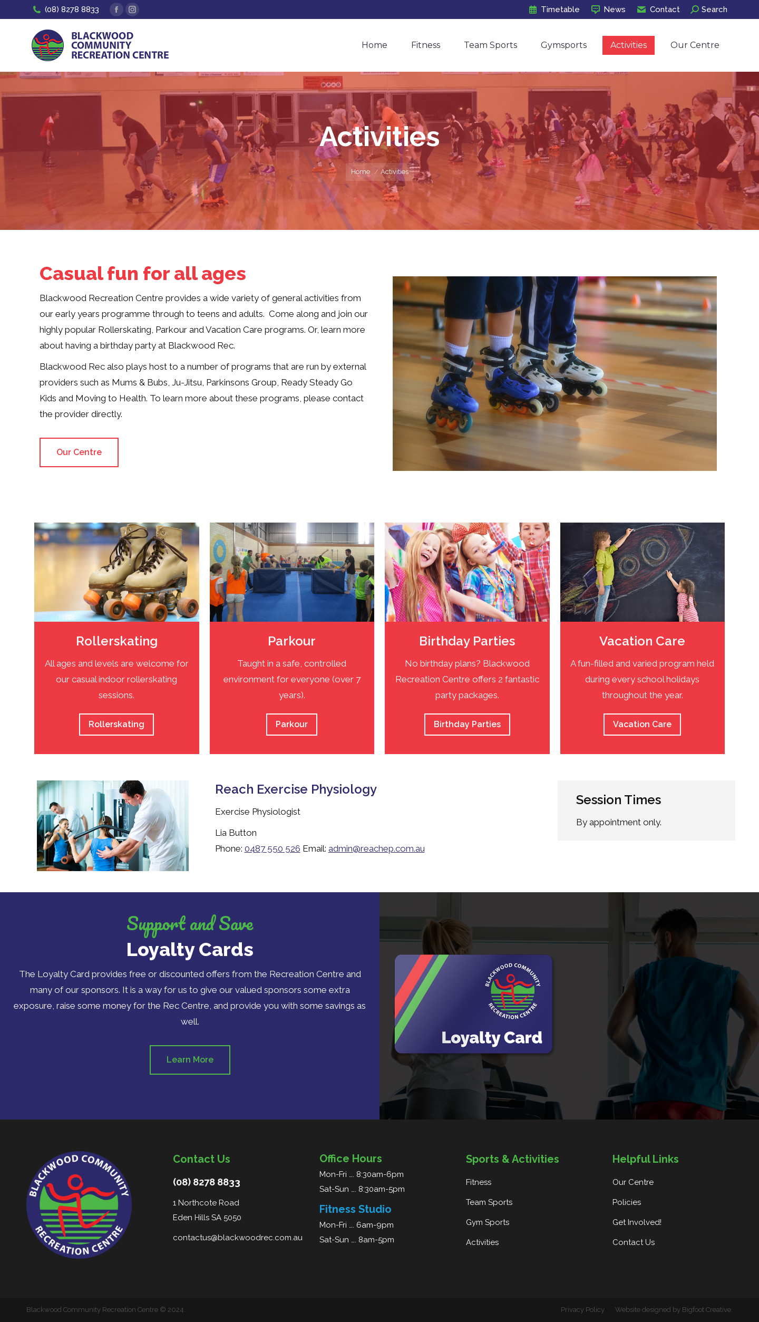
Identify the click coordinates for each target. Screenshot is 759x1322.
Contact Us (633, 1242)
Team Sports (489, 1202)
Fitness (478, 1182)
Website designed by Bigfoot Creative (673, 1310)
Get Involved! (636, 1222)
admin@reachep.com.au (376, 848)
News (608, 9)
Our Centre (633, 1182)
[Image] (116, 572)
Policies (626, 1202)
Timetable (554, 9)
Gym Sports (487, 1222)
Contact (657, 9)
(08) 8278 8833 (65, 9)
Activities (482, 1242)
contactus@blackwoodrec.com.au (238, 1237)
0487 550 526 (272, 848)
